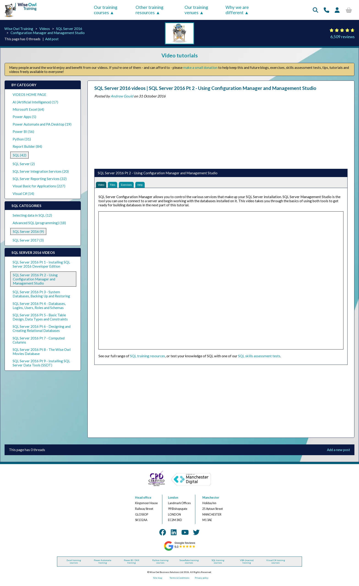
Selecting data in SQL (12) (32, 215)
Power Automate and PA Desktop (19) (42, 124)
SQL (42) (19, 155)
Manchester (210, 500)
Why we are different (237, 10)
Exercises (136, 186)
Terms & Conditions (179, 580)
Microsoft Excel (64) (28, 109)
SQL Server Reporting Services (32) (40, 179)
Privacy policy (201, 580)
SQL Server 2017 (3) (28, 240)
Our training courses (105, 10)
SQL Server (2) (24, 164)
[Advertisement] (221, 132)
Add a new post (338, 452)
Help (154, 186)
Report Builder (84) (27, 146)
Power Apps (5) (24, 117)
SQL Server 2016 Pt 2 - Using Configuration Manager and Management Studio (35, 279)
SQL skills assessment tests (259, 358)
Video (102, 186)
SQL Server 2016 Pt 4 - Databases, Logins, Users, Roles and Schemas (39, 305)
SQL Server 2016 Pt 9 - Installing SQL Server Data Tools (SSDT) (41, 363)
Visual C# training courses (275, 563)
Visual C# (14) (23, 193)
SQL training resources (147, 358)
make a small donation (200, 67)
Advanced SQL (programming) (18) (39, 223)
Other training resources (149, 10)
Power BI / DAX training (131, 563)
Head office (143, 500)
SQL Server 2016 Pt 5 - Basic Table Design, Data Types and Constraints (40, 317)
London (173, 500)
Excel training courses (74, 563)
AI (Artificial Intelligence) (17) (35, 102)
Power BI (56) (23, 131)
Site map (157, 580)
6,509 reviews (342, 36)
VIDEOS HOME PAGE (29, 94)
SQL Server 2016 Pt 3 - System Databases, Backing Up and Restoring (41, 294)
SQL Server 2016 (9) (28, 231)
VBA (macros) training (247, 563)
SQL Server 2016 (69, 29)
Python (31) (22, 139)
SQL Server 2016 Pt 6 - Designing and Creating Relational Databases (42, 328)
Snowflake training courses (189, 563)
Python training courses (160, 563)
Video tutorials (179, 55)
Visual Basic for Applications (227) (39, 186)
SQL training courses (218, 563)
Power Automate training (102, 563)
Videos (44, 29)
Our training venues (196, 10)
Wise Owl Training (18, 29)
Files (118, 186)
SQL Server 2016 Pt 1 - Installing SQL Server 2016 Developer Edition (41, 264)
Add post (52, 39)
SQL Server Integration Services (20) (41, 171)
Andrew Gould (122, 96)
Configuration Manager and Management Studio (48, 33)
